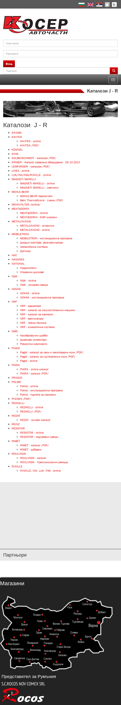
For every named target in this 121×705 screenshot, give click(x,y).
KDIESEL (17, 149)
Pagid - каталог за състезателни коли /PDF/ (47, 356)
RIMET (16, 441)
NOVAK (16, 289)
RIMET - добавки (30, 449)
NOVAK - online (29, 293)
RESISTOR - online (32, 432)
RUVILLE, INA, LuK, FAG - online (40, 470)
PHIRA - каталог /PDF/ (34, 373)
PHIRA (16, 365)
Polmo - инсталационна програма (41, 390)
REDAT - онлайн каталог (35, 420)
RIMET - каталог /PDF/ (34, 445)
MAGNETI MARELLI (24, 179)
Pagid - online (28, 361)
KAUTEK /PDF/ (29, 145)
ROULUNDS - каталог (33, 458)
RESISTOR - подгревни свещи (39, 437)
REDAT (16, 416)
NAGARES (18, 259)
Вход (9, 64)
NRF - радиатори (30, 306)
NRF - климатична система (37, 327)
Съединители (28, 268)
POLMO (16, 382)
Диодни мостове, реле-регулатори (41, 242)
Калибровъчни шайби (34, 335)
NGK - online (28, 280)
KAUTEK (17, 137)
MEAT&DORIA (20, 209)
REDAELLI (18, 403)
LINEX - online (20, 171)
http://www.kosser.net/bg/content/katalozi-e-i (60, 507)
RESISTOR (18, 428)
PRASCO (17, 378)
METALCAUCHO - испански (37, 225)
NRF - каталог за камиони (36, 314)
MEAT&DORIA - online (34, 213)
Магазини (12, 583)
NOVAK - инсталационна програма (42, 297)
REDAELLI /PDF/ (30, 411)
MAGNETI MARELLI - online (37, 183)
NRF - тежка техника (33, 323)
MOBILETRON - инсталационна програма (46, 238)
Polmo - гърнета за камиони (38, 394)
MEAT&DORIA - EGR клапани (38, 217)
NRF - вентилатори (32, 318)
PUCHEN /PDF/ (21, 399)
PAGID (16, 348)
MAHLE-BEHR (20, 192)
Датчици (25, 251)
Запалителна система (34, 247)
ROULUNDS (19, 454)
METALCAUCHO (21, 221)
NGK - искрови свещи (34, 285)
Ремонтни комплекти (33, 344)
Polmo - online (29, 386)
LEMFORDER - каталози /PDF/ (31, 166)
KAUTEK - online (30, 141)
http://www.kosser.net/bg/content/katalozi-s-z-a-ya (60, 532)
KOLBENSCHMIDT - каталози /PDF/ (34, 158)
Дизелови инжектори (33, 340)
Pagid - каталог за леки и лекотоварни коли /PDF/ (51, 352)
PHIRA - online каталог (34, 369)
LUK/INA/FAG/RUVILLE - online (31, 175)
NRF (14, 302)
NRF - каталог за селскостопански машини (47, 310)
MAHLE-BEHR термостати (36, 196)
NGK (14, 276)
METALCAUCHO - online (35, 230)
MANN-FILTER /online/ (26, 204)
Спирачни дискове (32, 272)
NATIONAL (18, 263)
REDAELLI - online (31, 407)
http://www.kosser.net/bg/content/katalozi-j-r (60, 520)
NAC (14, 255)
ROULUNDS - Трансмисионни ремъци (44, 462)
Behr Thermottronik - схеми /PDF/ (41, 200)
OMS (15, 331)
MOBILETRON (20, 234)
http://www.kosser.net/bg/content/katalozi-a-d (60, 495)
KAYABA (17, 133)
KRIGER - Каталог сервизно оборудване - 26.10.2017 (46, 162)
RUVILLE (17, 466)
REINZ (16, 424)
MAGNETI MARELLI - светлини (39, 187)
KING (15, 154)
